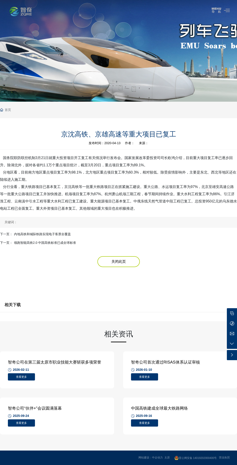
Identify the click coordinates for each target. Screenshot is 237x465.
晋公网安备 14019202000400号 (198, 458)
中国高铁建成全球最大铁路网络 (159, 408)
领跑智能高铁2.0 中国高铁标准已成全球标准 (45, 242)
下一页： (6, 234)
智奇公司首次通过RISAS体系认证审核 (165, 362)
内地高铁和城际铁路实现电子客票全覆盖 (42, 234)
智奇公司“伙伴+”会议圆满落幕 (35, 408)
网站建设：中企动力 (150, 457)
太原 (167, 457)
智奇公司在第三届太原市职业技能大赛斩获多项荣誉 (54, 362)
